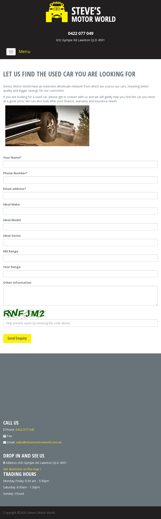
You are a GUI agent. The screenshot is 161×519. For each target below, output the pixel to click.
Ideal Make (11, 204)
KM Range (10, 251)
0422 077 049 (80, 33)
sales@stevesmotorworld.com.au (39, 442)
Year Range (12, 267)
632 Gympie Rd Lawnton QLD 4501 (80, 40)
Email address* (14, 189)
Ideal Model (12, 220)
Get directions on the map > (22, 469)
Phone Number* (15, 173)
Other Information (17, 283)
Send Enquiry (17, 338)
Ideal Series (12, 236)
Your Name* (12, 157)
